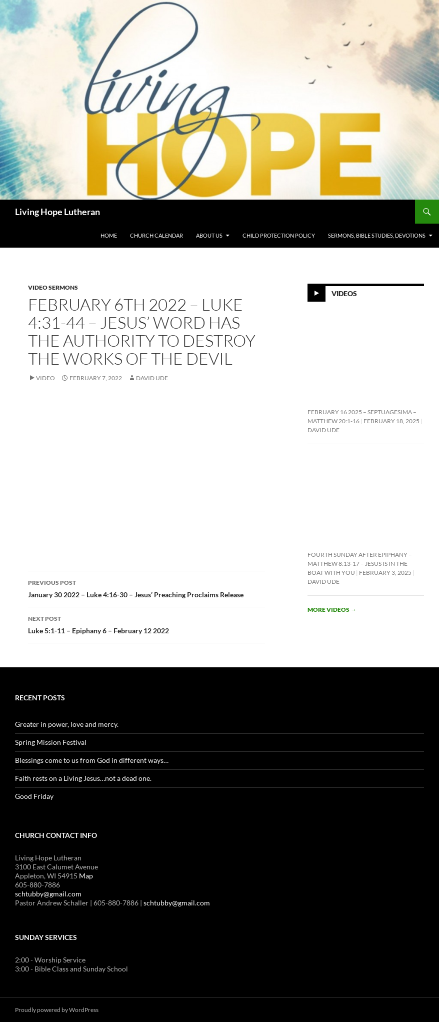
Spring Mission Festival (50, 742)
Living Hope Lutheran (57, 211)
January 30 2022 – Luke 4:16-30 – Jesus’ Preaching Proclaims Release (146, 588)
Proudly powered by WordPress (56, 1009)
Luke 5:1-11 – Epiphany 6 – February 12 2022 (146, 624)
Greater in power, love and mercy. (66, 724)
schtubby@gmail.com (48, 893)
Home (108, 235)
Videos (344, 293)
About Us (209, 235)
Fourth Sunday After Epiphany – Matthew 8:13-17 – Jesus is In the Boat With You (360, 563)
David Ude (152, 378)
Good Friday (34, 796)
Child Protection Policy (278, 235)
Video (45, 378)
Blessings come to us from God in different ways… (91, 760)
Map (86, 875)
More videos (332, 609)
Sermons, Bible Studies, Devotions (377, 235)
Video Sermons (53, 287)
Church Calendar (156, 235)
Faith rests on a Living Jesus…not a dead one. (83, 778)
